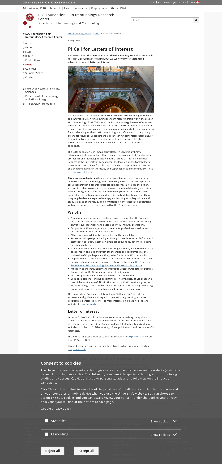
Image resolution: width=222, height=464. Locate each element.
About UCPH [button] (118, 8)
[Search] (196, 20)
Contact (30, 77)
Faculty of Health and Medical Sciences (43, 90)
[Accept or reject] (47, 420)
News (28, 64)
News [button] (67, 8)
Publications (32, 60)
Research (30, 47)
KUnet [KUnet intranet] (182, 2)
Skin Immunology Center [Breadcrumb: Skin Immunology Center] (79, 33)
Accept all (86, 451)
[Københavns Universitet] (28, 21)
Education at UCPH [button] (34, 8)
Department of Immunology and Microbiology (42, 98)
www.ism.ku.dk (88, 304)
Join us (29, 55)
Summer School (34, 73)
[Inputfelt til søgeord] (162, 20)
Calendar (30, 68)
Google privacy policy (56, 409)
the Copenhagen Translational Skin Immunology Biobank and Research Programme (112, 263)
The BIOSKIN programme (40, 103)
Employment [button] (99, 8)
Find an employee (167, 2)
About (29, 43)
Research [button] (55, 8)
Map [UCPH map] (152, 2)
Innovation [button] (81, 8)
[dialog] (111, 409)
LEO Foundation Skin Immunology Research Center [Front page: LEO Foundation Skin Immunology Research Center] (43, 35)
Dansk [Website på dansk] (192, 2)
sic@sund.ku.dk (135, 336)
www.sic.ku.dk (84, 172)
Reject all (52, 451)
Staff (28, 51)
